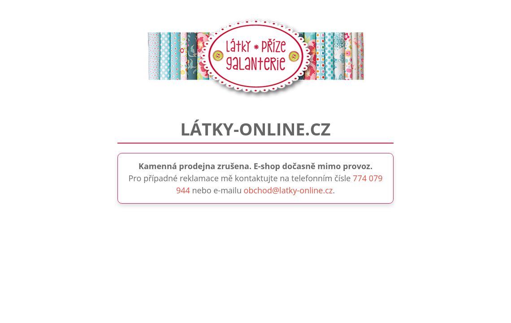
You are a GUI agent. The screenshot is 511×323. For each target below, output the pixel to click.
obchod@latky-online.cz (288, 190)
